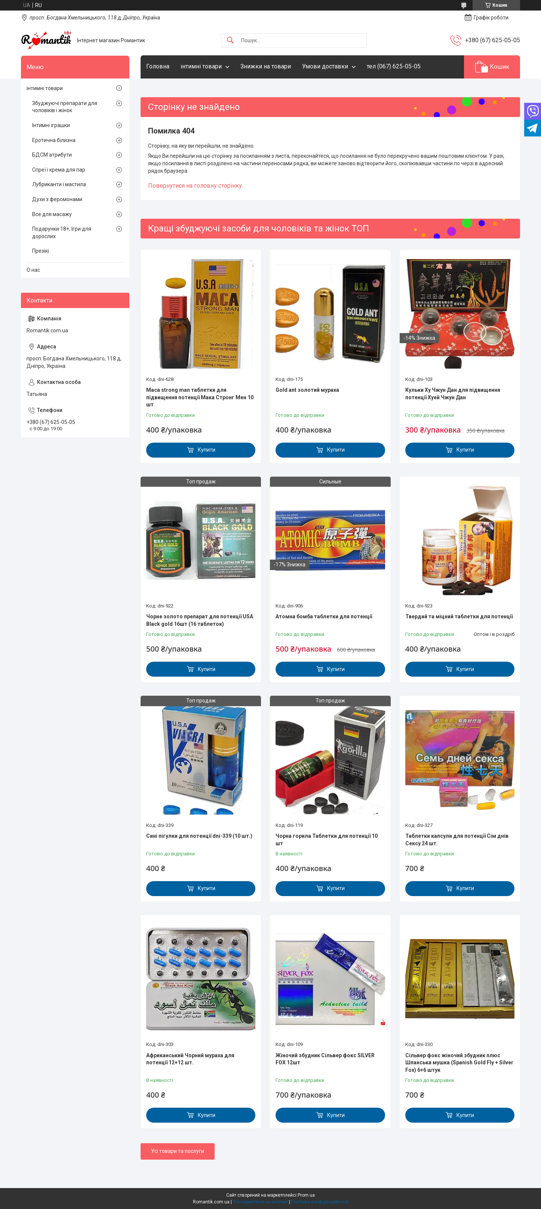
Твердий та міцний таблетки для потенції (459, 616)
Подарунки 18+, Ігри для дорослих (61, 232)
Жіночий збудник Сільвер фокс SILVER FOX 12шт (325, 1059)
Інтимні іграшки (51, 125)
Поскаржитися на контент (260, 1202)
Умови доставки (325, 66)
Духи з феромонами (57, 199)
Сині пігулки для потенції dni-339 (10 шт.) (199, 836)
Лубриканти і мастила (59, 184)
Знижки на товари (265, 66)
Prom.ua (306, 1195)
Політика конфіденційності (319, 1202)
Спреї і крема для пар (58, 170)
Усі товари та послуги (177, 1151)
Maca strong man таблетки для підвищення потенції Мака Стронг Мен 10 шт (199, 397)
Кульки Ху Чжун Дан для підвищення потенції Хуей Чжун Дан (452, 393)
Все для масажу (52, 214)
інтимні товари (201, 66)
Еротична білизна (54, 140)
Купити (206, 450)
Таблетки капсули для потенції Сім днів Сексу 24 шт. (456, 839)
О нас (33, 270)
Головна (157, 66)
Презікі (40, 251)
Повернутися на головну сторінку (195, 185)
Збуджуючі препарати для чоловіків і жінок (64, 107)
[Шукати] (230, 40)
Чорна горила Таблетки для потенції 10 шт (327, 839)
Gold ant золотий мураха (307, 390)
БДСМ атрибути (52, 155)
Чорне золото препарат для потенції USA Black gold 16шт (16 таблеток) (199, 620)
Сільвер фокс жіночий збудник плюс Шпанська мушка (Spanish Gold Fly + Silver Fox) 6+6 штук (459, 1062)
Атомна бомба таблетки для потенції (324, 616)
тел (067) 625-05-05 (394, 66)
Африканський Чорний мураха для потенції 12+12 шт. (190, 1059)
